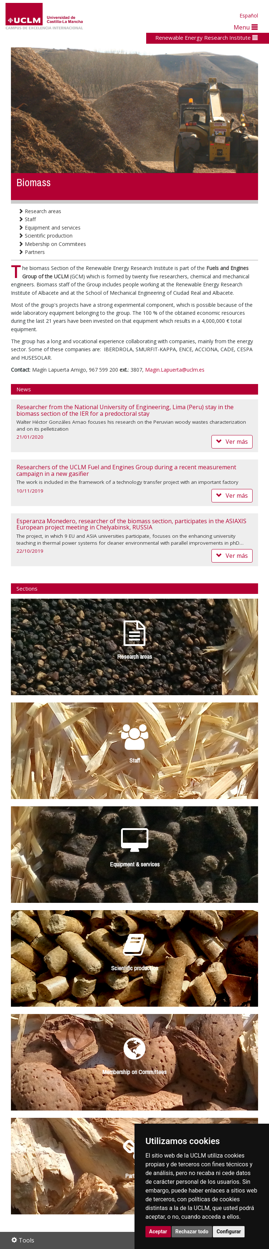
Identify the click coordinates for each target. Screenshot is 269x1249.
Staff (27, 219)
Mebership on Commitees (52, 243)
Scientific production (45, 235)
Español (248, 15)
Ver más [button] (232, 442)
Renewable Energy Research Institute (206, 37)
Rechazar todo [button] (191, 1231)
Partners (31, 251)
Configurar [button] (229, 1231)
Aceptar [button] (158, 1231)
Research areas (39, 211)
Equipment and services (49, 227)
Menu (246, 27)
